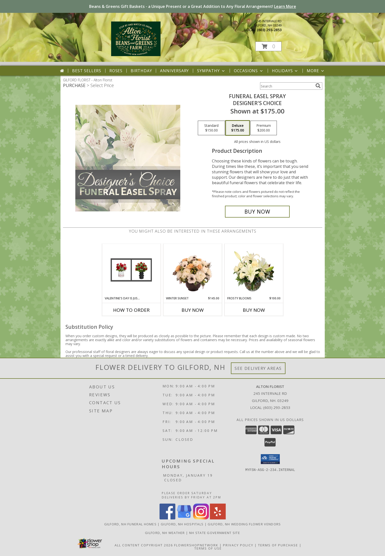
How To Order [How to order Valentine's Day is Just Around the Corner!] (131, 310)
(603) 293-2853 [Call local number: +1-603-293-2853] (269, 29)
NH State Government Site (214, 533)
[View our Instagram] (201, 518)
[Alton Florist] (136, 54)
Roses (115, 70)
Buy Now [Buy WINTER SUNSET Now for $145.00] (193, 310)
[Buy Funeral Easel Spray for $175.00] (257, 212)
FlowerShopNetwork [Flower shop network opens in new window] (196, 545)
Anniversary (174, 70)
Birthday (141, 70)
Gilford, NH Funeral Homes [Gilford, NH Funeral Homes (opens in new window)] (130, 524)
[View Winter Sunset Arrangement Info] (192, 270)
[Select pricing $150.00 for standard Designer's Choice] (211, 128)
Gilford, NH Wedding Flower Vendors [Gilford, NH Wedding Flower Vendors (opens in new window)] (244, 524)
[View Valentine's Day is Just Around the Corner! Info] (131, 270)
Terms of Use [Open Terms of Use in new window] (208, 548)
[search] (318, 86)
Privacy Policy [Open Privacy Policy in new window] (238, 545)
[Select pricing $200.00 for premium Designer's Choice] (264, 128)
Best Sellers (86, 70)
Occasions (249, 70)
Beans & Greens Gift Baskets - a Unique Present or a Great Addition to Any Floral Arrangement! (192, 6)
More (316, 70)
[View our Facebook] (167, 518)
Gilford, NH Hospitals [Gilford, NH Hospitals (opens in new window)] (182, 524)
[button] (268, 46)
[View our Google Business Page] (184, 518)
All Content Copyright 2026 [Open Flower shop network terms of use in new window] (144, 545)
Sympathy (211, 70)
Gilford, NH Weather (165, 533)
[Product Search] (286, 86)
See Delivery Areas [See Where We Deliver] (258, 368)
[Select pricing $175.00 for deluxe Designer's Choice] (237, 128)
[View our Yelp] (218, 518)
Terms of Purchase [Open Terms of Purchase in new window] (278, 545)
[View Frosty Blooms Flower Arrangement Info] (253, 270)
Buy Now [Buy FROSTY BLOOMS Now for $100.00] (254, 310)
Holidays (285, 70)
